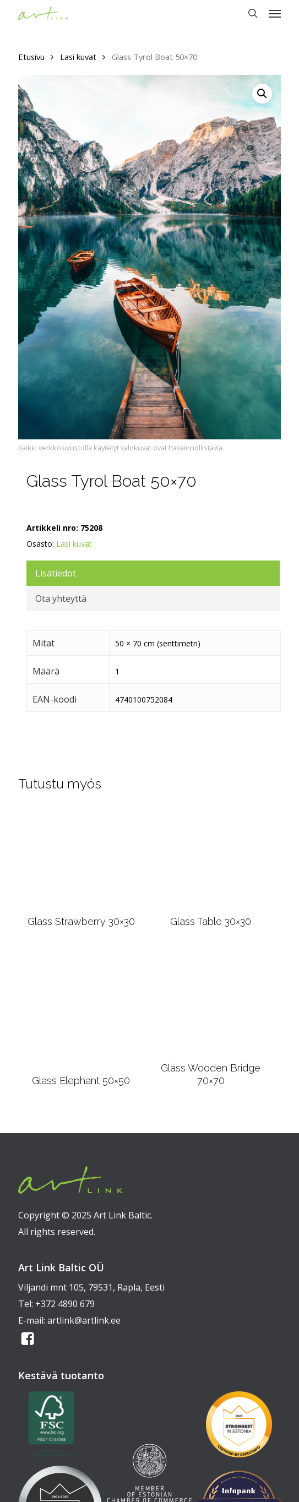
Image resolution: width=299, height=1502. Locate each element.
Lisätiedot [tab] (55, 573)
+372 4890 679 (65, 1304)
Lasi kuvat (78, 56)
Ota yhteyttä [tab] (60, 598)
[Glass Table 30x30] (210, 857)
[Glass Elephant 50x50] (81, 1008)
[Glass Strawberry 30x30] (81, 857)
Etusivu (31, 56)
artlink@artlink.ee (84, 1320)
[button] (275, 13)
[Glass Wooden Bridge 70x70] (211, 1001)
